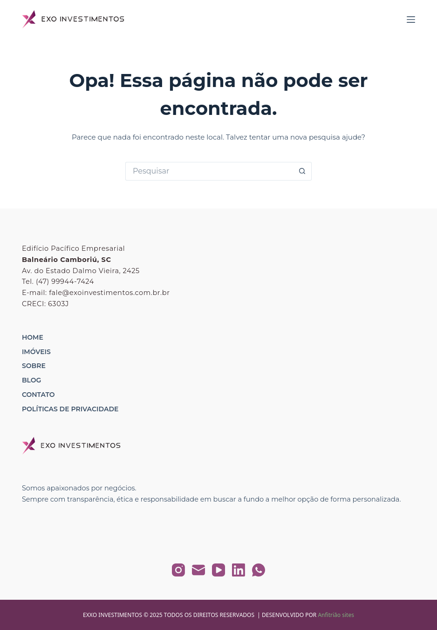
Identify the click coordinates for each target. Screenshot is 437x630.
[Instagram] (178, 569)
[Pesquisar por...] (209, 171)
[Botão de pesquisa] (302, 171)
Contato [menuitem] (38, 394)
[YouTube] (218, 569)
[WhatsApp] (258, 569)
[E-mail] (198, 569)
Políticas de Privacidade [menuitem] (70, 409)
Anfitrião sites (336, 615)
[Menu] (411, 19)
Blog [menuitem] (31, 380)
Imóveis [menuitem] (36, 352)
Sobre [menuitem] (34, 366)
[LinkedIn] (238, 569)
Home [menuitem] (32, 337)
